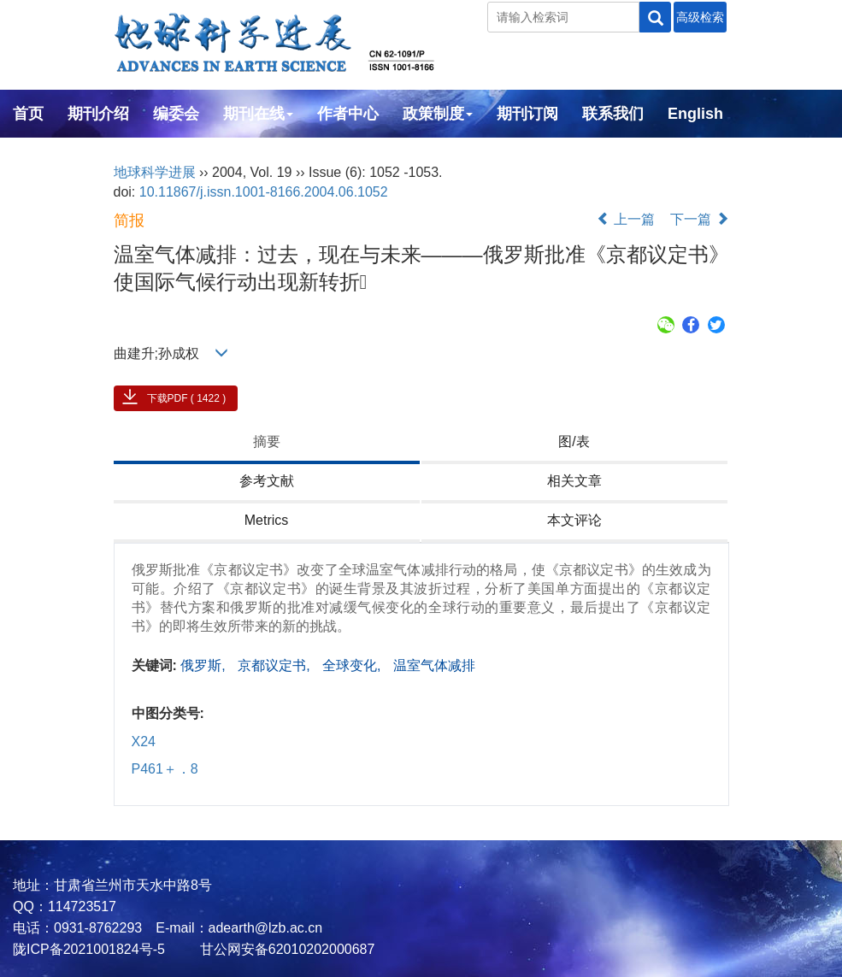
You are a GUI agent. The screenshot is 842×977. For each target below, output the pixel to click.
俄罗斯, (204, 665)
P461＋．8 (165, 769)
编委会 (176, 113)
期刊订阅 (527, 113)
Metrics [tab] (266, 520)
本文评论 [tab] (574, 520)
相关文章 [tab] (574, 481)
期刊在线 (258, 113)
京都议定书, (276, 665)
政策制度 (438, 113)
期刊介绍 (98, 113)
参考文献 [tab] (266, 481)
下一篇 (699, 219)
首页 (28, 113)
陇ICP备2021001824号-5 (89, 949)
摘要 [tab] (266, 441)
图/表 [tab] (573, 441)
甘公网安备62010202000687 (285, 949)
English (695, 113)
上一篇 (626, 219)
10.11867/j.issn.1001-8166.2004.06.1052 (263, 192)
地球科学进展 (155, 172)
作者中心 (348, 113)
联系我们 (613, 113)
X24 (144, 741)
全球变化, (353, 665)
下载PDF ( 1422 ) (187, 398)
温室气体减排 (434, 665)
